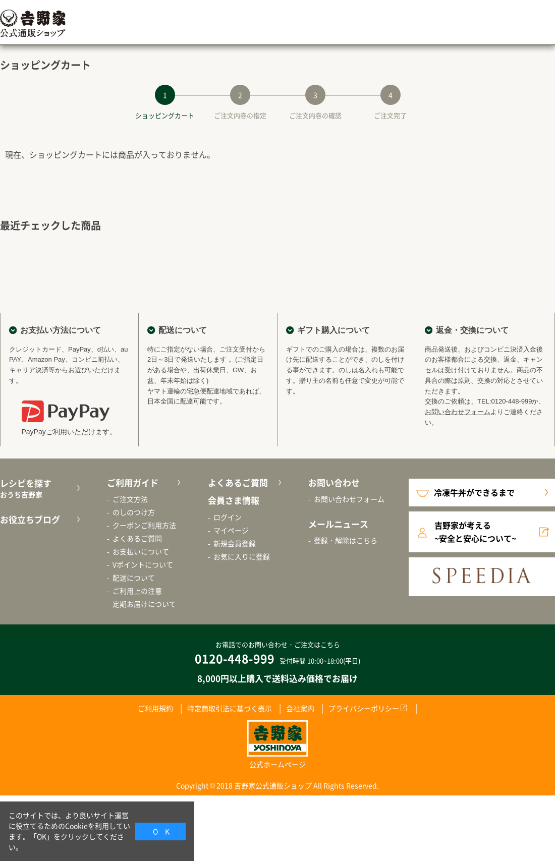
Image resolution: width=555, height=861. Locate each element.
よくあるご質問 (137, 538)
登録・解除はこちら (345, 540)
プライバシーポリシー (363, 708)
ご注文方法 (130, 499)
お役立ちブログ (30, 519)
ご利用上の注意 (137, 591)
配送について (134, 577)
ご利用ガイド (132, 482)
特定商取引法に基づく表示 (229, 708)
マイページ (231, 530)
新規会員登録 (234, 543)
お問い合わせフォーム (457, 412)
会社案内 (300, 708)
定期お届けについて (144, 604)
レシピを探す (38, 488)
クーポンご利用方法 (144, 525)
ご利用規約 (155, 708)
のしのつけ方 (134, 512)
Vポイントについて (143, 564)
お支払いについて (141, 551)
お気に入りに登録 (241, 556)
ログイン (227, 517)
